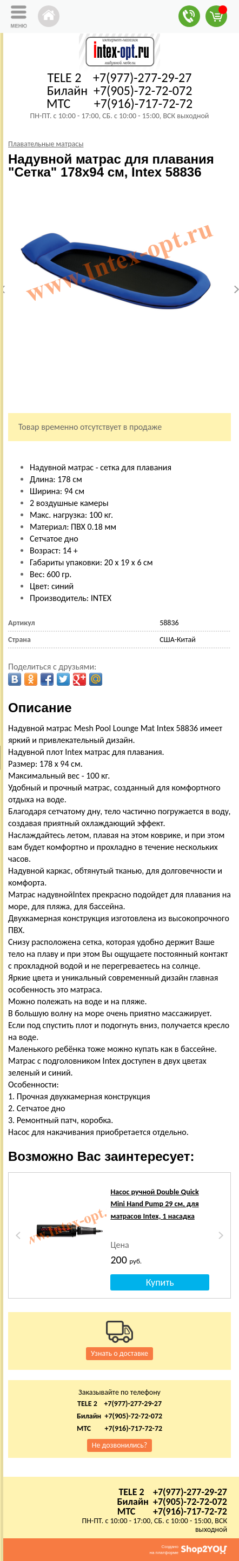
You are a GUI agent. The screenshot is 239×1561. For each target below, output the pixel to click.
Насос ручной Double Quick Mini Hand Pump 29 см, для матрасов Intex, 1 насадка (154, 1204)
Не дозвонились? (120, 1445)
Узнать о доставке (119, 1353)
